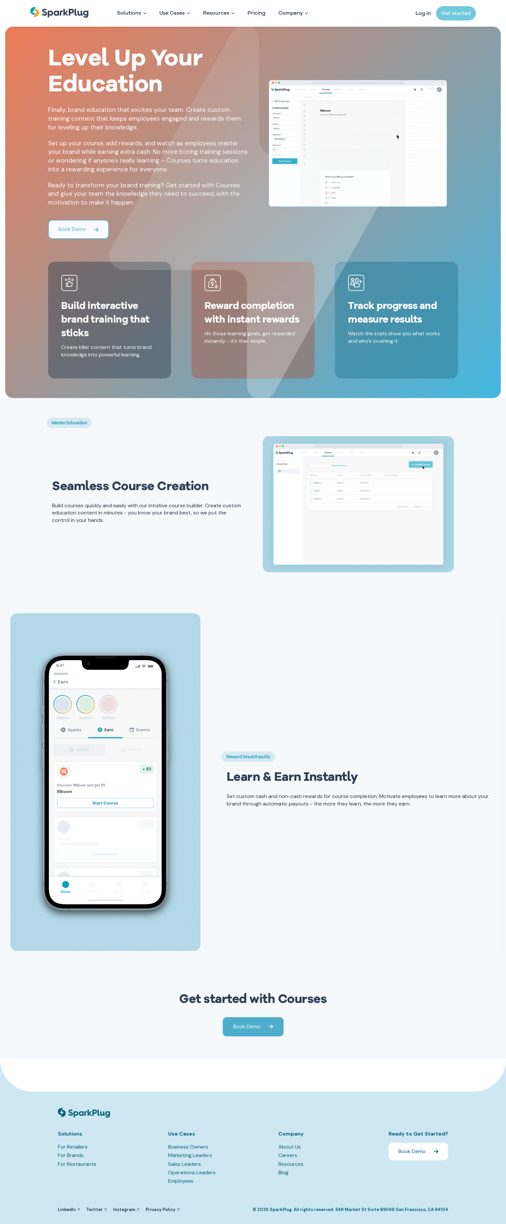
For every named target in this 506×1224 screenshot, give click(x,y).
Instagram (126, 1209)
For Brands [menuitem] (71, 1155)
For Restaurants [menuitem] (77, 1164)
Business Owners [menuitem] (188, 1146)
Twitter (96, 1209)
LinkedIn (69, 1209)
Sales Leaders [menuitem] (184, 1164)
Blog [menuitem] (283, 1172)
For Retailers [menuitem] (72, 1146)
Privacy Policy (163, 1209)
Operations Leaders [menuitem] (192, 1172)
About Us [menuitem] (289, 1146)
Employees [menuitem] (180, 1180)
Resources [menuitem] (290, 1164)
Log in (423, 13)
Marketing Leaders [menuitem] (190, 1155)
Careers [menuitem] (287, 1155)
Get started (456, 13)
